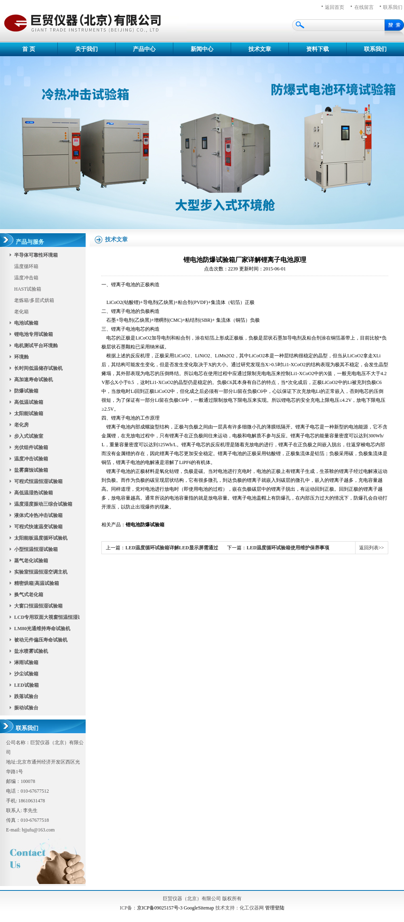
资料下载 (317, 49)
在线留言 (364, 7)
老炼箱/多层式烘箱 (34, 300)
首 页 (28, 49)
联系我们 (375, 49)
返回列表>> (371, 548)
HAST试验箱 (27, 289)
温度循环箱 (26, 266)
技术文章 (259, 49)
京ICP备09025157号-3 (160, 908)
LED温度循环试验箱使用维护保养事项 (287, 548)
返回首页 (334, 7)
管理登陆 (274, 908)
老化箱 (21, 311)
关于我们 (86, 49)
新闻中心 (202, 49)
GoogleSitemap (199, 908)
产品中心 (144, 49)
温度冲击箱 (26, 278)
